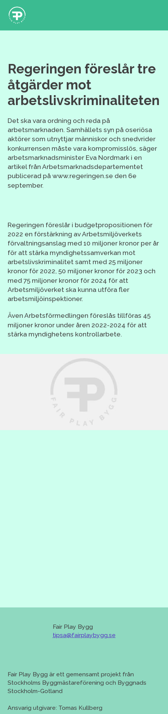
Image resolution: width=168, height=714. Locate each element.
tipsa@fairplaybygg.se (84, 635)
